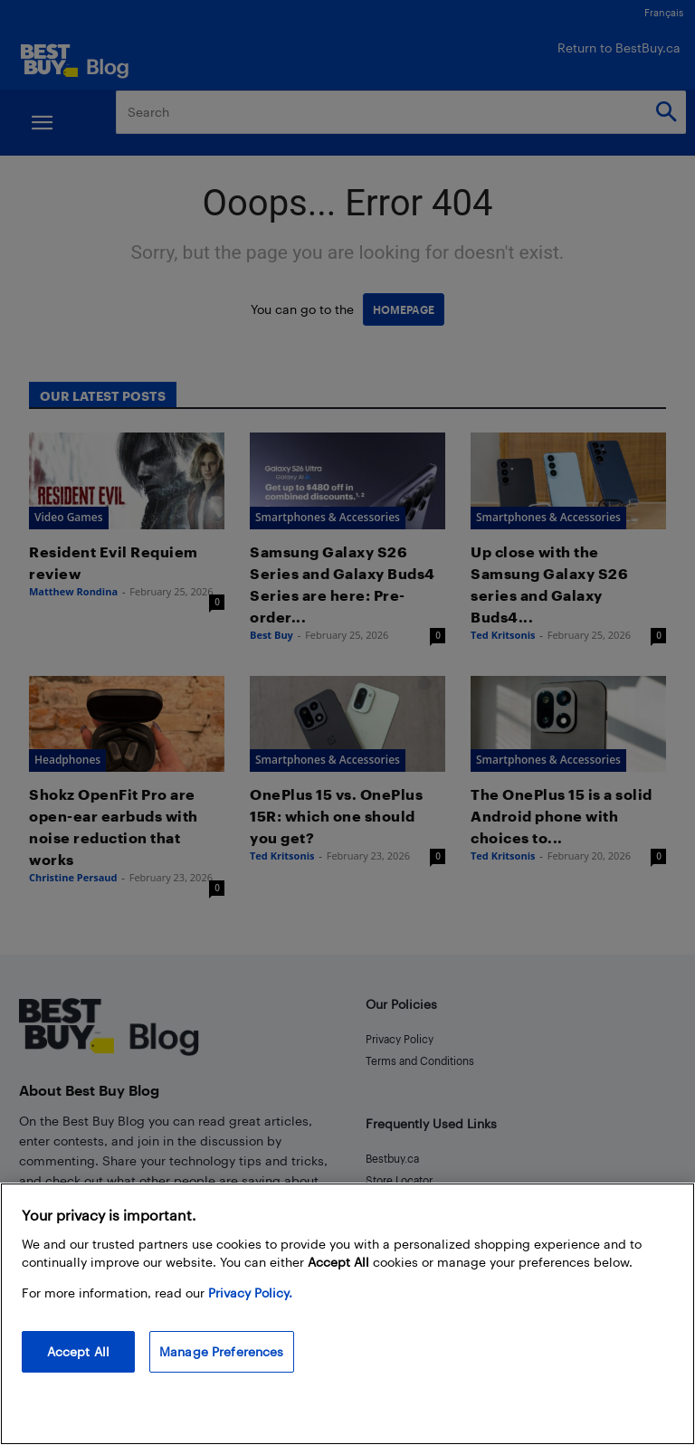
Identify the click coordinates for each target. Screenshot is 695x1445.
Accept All (78, 1351)
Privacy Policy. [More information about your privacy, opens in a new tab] (250, 1292)
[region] (347, 1314)
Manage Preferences (221, 1351)
